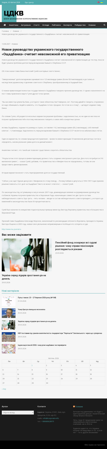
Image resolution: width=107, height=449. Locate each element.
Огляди (45, 25)
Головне (79, 407)
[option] (27, 261)
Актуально (26, 25)
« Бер (4, 389)
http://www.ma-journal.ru (11, 229)
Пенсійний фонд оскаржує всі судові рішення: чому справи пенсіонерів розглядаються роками (76, 246)
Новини (92, 25)
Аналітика (13, 25)
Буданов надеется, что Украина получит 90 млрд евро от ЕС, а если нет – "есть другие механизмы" (87, 430)
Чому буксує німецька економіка (31, 309)
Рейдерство (80, 25)
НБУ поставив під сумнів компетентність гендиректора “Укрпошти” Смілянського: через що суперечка (60, 333)
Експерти (68, 25)
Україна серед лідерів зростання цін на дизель (37, 321)
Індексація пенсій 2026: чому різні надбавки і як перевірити (42, 345)
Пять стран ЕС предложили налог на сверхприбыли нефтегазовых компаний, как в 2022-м (88, 422)
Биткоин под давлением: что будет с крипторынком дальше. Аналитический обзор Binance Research (89, 413)
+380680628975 (47, 421)
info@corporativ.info (51, 418)
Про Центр (29, 2)
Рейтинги (56, 25)
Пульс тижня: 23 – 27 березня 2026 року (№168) (37, 298)
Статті (36, 25)
